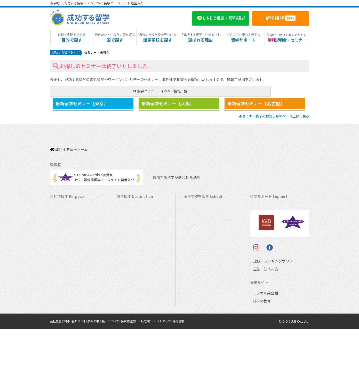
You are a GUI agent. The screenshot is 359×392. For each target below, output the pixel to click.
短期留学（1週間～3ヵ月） (73, 206)
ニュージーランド (199, 230)
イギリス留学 (129, 238)
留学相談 (280, 17)
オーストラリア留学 (134, 222)
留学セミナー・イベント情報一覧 (81, 92)
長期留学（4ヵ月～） (69, 214)
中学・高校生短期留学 (69, 278)
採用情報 (192, 384)
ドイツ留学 (127, 310)
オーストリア (196, 310)
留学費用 (259, 214)
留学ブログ (261, 246)
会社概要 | (57, 384)
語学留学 (59, 222)
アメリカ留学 (129, 206)
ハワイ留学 (127, 270)
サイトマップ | (175, 384)
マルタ (191, 254)
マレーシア (194, 270)
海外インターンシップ (69, 238)
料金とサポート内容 (268, 206)
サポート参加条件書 (268, 262)
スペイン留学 (129, 302)
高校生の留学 (63, 294)
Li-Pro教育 (261, 364)
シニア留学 (61, 326)
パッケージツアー (66, 270)
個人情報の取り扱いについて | (107, 384)
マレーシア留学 (131, 278)
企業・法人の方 (262, 332)
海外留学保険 (263, 230)
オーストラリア (197, 222)
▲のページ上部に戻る (274, 119)
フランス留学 (129, 286)
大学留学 (59, 310)
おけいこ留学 (63, 262)
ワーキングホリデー (68, 230)
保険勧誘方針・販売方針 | (146, 384)
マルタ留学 (127, 254)
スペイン (192, 294)
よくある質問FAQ (266, 254)
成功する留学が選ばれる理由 (171, 175)
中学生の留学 (63, 286)
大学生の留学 (63, 302)
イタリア (192, 286)
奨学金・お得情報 (266, 222)
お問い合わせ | (75, 384)
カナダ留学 (127, 214)
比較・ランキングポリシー (270, 324)
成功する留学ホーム (69, 150)
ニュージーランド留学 (136, 230)
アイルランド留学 (132, 246)
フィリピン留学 (131, 262)
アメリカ (192, 206)
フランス (193, 278)
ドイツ (191, 302)
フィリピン (194, 262)
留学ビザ (259, 238)
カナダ (191, 214)
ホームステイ (63, 246)
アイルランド (196, 246)
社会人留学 (61, 318)
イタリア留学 (129, 294)
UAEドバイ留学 (130, 326)
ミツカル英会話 (264, 356)
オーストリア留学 (132, 318)
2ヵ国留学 (60, 254)
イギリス (193, 238)
